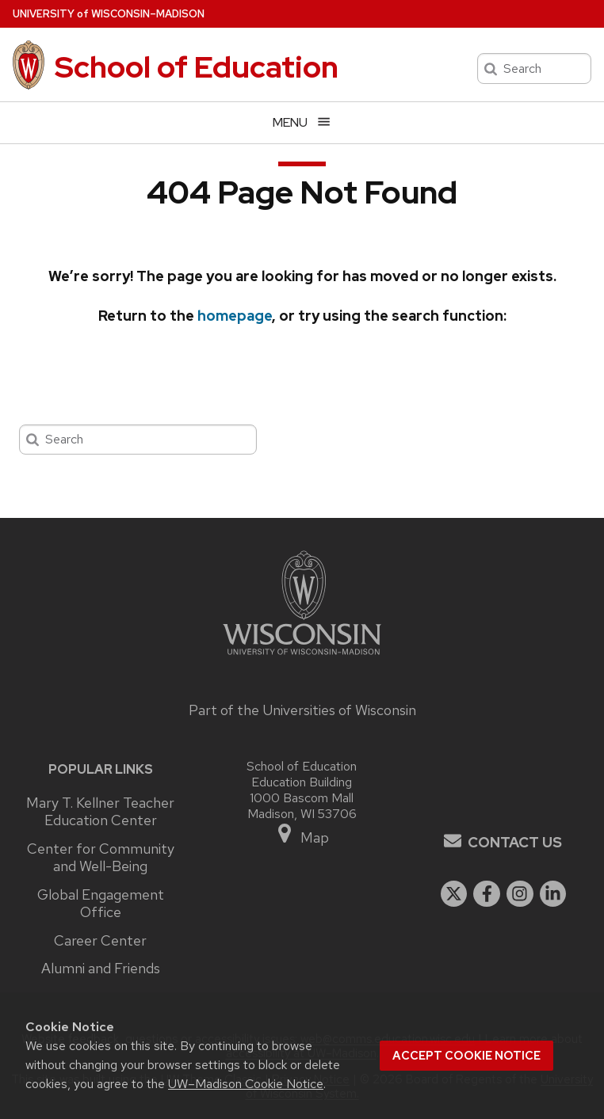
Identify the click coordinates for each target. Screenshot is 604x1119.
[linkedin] (553, 894)
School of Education (196, 67)
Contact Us (515, 842)
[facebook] (486, 894)
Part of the (302, 710)
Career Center (100, 941)
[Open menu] (302, 122)
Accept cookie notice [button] (466, 1056)
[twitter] (454, 894)
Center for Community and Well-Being (100, 858)
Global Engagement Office (100, 904)
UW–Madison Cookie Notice (245, 1083)
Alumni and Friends (100, 968)
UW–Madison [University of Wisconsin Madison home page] (109, 14)
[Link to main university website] (302, 657)
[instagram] (520, 894)
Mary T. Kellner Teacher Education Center (100, 812)
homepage (234, 315)
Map (302, 834)
